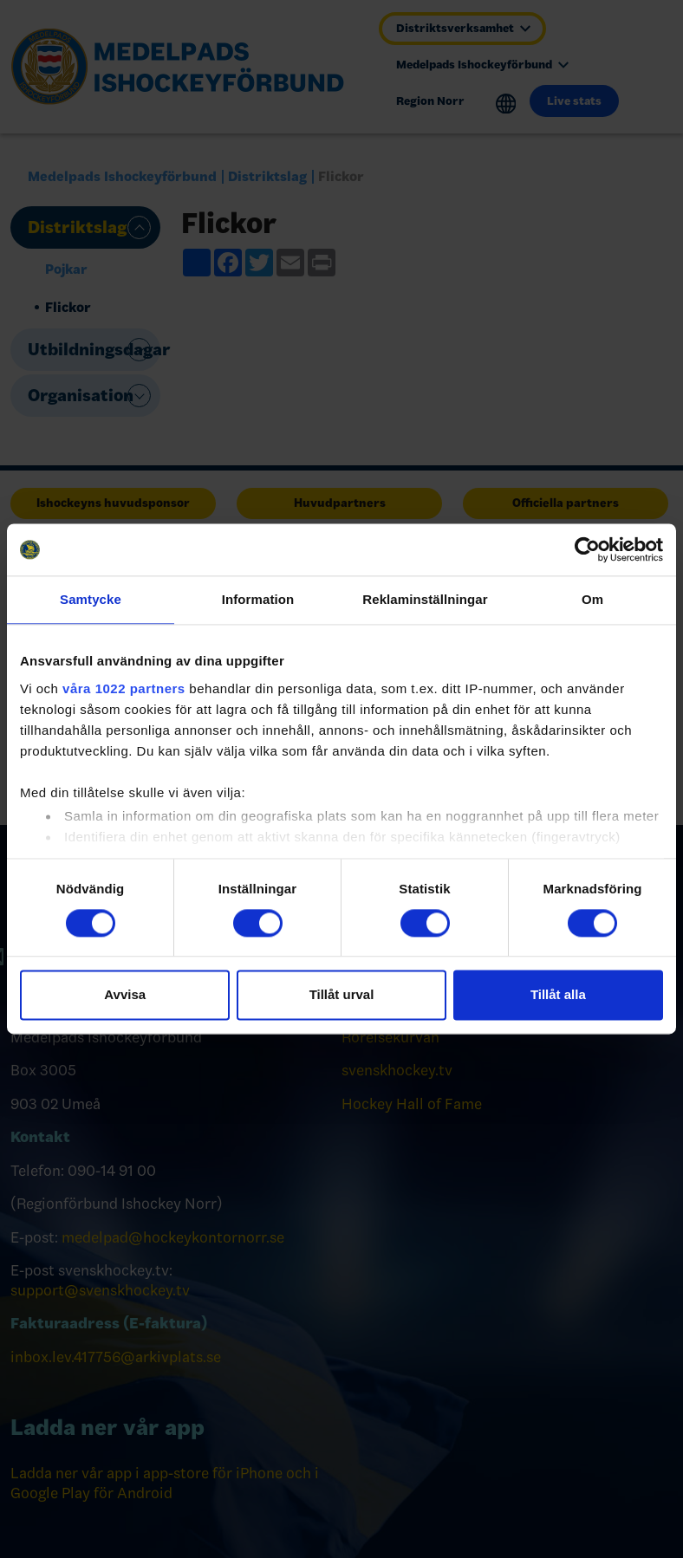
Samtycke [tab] (90, 599)
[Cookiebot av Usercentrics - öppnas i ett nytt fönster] (587, 549)
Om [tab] (592, 599)
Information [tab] (258, 599)
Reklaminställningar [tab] (424, 599)
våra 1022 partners (123, 688)
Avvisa (125, 995)
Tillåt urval (341, 995)
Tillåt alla (558, 995)
